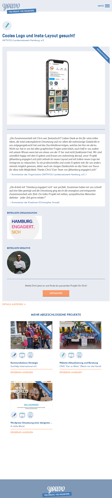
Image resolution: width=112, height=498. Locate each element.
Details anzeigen (14, 304)
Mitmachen (56, 293)
